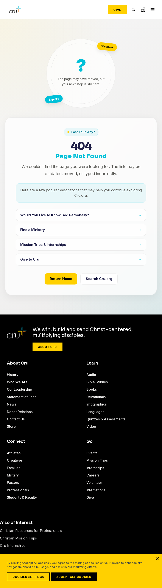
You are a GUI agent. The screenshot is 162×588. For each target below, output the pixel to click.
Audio (91, 375)
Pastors (13, 482)
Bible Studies (97, 382)
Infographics (96, 404)
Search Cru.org (99, 279)
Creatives (15, 460)
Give (117, 9)
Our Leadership (19, 389)
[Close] (157, 558)
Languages (95, 412)
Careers (93, 475)
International (96, 490)
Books (91, 389)
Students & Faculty (22, 497)
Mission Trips (97, 460)
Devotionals (96, 397)
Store (11, 426)
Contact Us (16, 419)
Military (13, 475)
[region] (81, 571)
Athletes (13, 453)
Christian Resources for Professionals (31, 530)
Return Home (61, 279)
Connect (16, 441)
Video (91, 426)
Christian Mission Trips (18, 538)
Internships (95, 468)
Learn (92, 363)
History (12, 375)
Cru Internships (12, 545)
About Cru (47, 347)
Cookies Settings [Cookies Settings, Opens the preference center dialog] (28, 577)
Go (89, 441)
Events (91, 453)
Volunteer (94, 482)
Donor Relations (20, 412)
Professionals (18, 490)
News (11, 404)
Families (13, 468)
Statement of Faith (21, 397)
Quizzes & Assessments (105, 419)
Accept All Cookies (73, 577)
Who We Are (17, 382)
